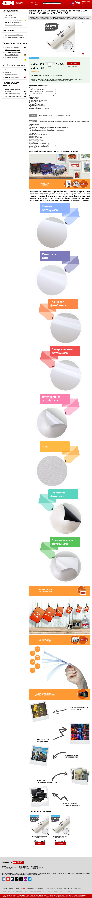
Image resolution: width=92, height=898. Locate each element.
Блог (17, 888)
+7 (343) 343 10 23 (35, 868)
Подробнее (33, 115)
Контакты (70, 891)
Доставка (59, 888)
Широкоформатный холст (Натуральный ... (39, 836)
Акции (23, 888)
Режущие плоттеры (10, 17)
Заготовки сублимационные (13, 52)
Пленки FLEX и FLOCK (11, 55)
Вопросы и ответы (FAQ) (37, 891)
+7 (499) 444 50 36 (6, 868)
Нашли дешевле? (72, 66)
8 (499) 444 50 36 (34, 3)
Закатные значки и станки (12, 60)
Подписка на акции (52, 891)
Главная (4, 888)
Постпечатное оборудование (13, 25)
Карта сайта (77, 888)
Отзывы (68, 115)
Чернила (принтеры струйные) (14, 93)
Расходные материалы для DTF (14, 37)
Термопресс (8, 15)
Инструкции (39, 888)
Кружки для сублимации (12, 47)
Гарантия (63, 891)
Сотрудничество (50, 888)
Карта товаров (6, 891)
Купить (40, 843)
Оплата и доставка (59, 115)
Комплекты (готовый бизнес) (13, 20)
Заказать (73, 63)
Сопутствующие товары (45, 115)
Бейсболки (8, 72)
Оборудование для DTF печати (14, 35)
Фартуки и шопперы (11, 74)
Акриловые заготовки (11, 57)
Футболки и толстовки (11, 70)
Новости (11, 888)
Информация (68, 888)
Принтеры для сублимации (13, 22)
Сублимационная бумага (12, 50)
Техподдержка (17, 891)
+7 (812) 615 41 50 (24, 868)
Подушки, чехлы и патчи (12, 77)
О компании (30, 888)
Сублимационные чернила (13, 96)
